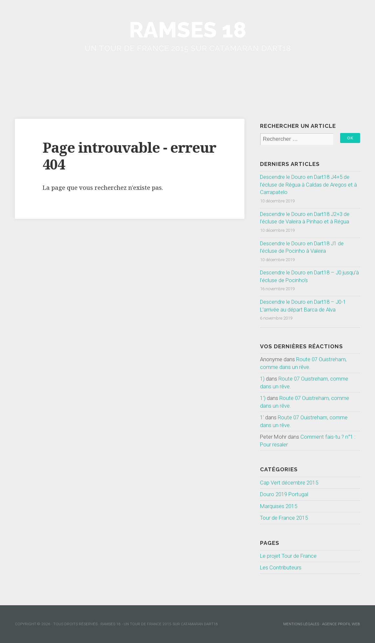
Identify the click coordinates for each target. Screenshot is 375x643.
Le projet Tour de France (288, 556)
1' (262, 417)
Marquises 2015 (278, 506)
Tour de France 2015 (284, 518)
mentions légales (301, 624)
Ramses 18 (187, 30)
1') (263, 398)
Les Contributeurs (280, 567)
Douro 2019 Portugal (284, 494)
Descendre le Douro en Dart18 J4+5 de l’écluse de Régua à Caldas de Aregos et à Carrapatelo (308, 184)
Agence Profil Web (341, 624)
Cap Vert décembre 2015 (289, 482)
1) (262, 378)
